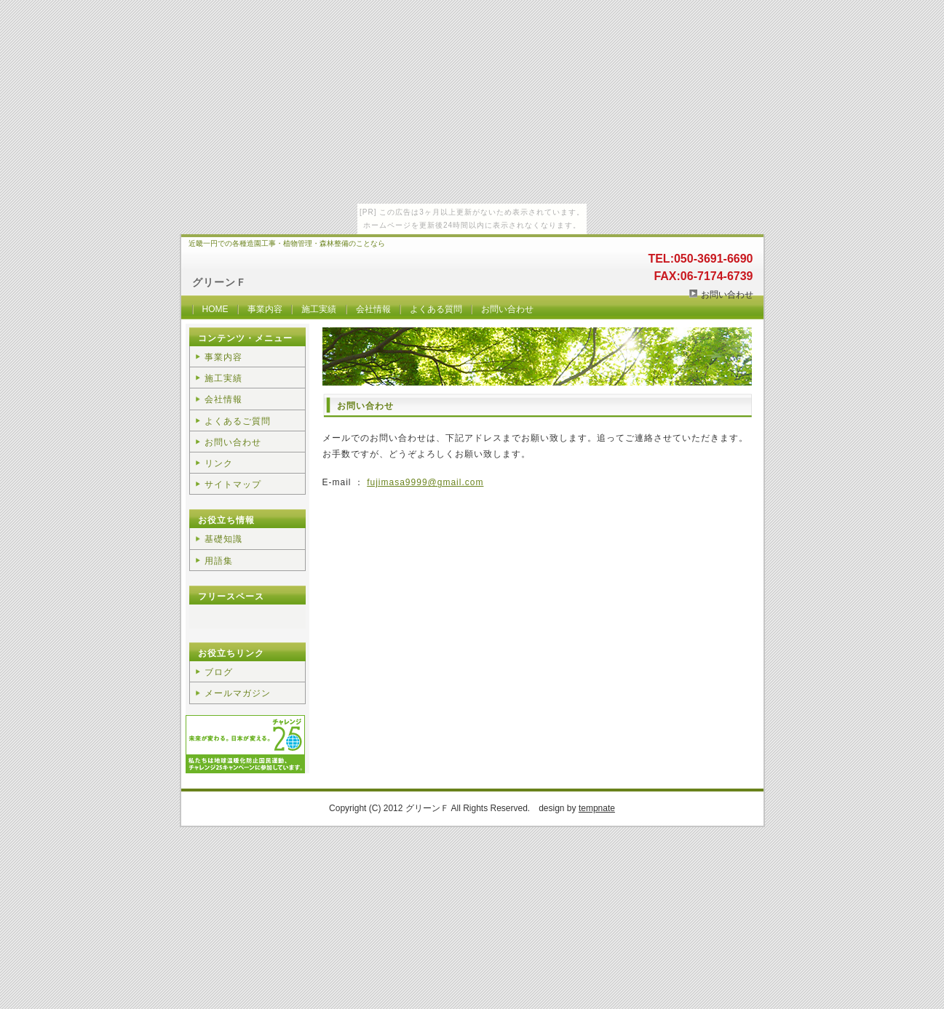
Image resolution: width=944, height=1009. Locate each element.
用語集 (219, 561)
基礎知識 (223, 539)
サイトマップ (233, 484)
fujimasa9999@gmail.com (425, 482)
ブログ (219, 672)
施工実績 (318, 309)
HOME (215, 309)
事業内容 (264, 309)
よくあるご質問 (238, 421)
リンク (219, 463)
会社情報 (373, 309)
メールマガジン (238, 693)
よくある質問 (436, 309)
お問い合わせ (727, 295)
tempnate (597, 808)
